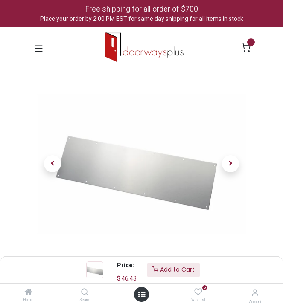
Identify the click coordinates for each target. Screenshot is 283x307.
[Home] (28, 292)
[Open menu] (141, 295)
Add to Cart (173, 269)
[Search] (85, 292)
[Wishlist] (198, 292)
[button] (53, 163)
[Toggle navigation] (39, 48)
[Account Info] (255, 293)
